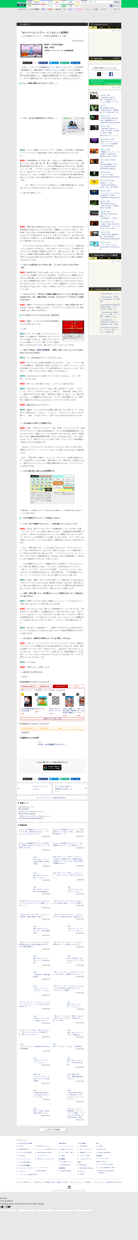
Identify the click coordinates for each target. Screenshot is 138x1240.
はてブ (55, 63)
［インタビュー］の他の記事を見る (52, 798)
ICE (97, 1143)
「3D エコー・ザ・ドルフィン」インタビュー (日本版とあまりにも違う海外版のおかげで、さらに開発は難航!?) (34, 944)
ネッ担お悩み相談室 (25, 1162)
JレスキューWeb (84, 1155)
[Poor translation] (7, 1207)
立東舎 (63, 1155)
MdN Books (83, 1165)
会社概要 (87, 1182)
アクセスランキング (101, 24)
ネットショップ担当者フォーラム (47, 1149)
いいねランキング (113, 84)
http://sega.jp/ (23, 809)
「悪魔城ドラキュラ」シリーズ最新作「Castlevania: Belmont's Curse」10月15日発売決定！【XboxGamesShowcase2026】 (111, 156)
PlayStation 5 (44, 686)
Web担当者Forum (24, 1149)
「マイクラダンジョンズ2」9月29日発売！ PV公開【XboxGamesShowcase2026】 (111, 195)
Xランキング (98, 81)
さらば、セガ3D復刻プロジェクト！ (52, 744)
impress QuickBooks (104, 1152)
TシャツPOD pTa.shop (106, 1164)
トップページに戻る (52, 1130)
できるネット (23, 1171)
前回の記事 (41, 350)
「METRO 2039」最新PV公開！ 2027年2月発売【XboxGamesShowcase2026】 (111, 237)
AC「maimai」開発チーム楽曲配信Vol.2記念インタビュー (64, 789)
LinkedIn (77, 63)
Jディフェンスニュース (86, 1149)
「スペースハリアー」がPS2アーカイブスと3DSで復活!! (41, 1079)
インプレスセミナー (43, 1155)
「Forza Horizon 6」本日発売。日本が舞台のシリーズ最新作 (109, 299)
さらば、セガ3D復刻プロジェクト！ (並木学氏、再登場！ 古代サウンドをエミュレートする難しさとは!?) (34, 845)
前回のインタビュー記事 (54, 70)
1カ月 (117, 27)
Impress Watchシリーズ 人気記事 (105, 255)
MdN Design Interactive (86, 1168)
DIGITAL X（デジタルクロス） (46, 1159)
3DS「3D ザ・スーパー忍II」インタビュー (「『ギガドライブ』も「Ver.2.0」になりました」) (68, 875)
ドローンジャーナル (25, 1159)
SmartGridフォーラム (43, 1146)
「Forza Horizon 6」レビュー (110, 294)
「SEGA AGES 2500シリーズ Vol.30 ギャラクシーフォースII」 (41, 1095)
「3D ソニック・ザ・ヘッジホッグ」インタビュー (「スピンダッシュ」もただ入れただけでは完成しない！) (34, 1004)
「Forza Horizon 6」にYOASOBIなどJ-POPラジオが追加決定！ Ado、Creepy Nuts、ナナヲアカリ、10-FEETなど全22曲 (109, 324)
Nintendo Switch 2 (27, 686)
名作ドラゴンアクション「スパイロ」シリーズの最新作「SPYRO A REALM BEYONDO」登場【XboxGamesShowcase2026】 (111, 146)
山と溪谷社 (62, 1159)
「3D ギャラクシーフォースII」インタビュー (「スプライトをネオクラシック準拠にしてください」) (34, 903)
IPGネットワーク (101, 1161)
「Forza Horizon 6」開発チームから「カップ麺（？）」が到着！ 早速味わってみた (110, 314)
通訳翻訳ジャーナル (85, 1152)
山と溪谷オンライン (67, 1161)
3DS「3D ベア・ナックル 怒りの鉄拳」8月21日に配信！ (41, 861)
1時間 (93, 27)
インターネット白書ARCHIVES (28, 1174)
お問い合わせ (38, 1182)
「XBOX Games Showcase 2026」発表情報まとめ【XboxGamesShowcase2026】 (111, 120)
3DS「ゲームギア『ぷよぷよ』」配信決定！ (68, 1046)
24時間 (101, 27)
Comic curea (102, 1149)
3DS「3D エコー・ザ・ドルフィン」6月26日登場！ (41, 960)
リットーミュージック (67, 1146)
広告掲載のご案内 (49, 1182)
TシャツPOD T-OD (67, 1152)
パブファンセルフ (104, 1158)
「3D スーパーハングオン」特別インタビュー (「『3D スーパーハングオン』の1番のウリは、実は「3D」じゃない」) (34, 1032)
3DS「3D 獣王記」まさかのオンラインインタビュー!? (75, 960)
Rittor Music (62, 1143)
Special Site (98, 58)
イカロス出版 (81, 1143)
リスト (35, 63)
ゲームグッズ (60, 686)
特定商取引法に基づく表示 (114, 1182)
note (66, 63)
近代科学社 (62, 1168)
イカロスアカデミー (85, 1159)
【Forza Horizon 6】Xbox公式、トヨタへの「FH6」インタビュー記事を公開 (109, 330)
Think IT (21, 1146)
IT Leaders (22, 1155)
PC (64, 9)
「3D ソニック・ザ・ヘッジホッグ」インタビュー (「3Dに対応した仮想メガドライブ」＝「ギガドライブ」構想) (68, 988)
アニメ (76, 686)
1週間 (109, 27)
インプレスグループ (98, 1182)
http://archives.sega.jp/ (27, 814)
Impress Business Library (44, 1152)
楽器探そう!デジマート (67, 1149)
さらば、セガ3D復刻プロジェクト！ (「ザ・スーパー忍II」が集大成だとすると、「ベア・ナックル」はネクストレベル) (34, 832)
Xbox (60, 728)
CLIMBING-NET (65, 1165)
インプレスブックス (43, 1167)
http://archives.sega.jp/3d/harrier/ (30, 818)
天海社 (101, 1146)
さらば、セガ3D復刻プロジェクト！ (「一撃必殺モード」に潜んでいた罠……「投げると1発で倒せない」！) (68, 832)
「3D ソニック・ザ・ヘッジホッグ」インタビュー (41, 991)
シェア (44, 63)
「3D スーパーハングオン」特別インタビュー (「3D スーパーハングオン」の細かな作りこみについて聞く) (68, 1018)
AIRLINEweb (83, 1146)
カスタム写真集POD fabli (106, 1167)
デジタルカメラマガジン (26, 1168)
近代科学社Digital (66, 1171)
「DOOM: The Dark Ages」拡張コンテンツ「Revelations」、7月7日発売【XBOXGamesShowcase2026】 (111, 218)
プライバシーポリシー (76, 1182)
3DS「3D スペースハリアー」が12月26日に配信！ (75, 1063)
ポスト (29, 63)
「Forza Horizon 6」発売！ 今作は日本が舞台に (107, 289)
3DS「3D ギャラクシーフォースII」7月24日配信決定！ (41, 931)
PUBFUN (99, 1155)
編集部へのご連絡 (62, 1182)
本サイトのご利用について (24, 1182)
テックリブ (81, 1171)
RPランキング (97, 84)
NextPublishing (41, 1171)
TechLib (82, 1174)
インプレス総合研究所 (25, 1152)
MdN (79, 1162)
